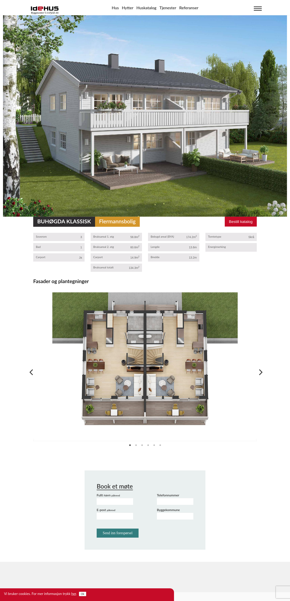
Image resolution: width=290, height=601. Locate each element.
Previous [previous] (30, 371)
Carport (40, 257)
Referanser (188, 7)
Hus (115, 7)
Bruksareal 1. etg (103, 236)
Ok (82, 594)
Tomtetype (214, 236)
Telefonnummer (168, 495)
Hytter (127, 7)
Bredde (155, 257)
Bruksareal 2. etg (103, 246)
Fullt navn (108, 495)
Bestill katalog (241, 222)
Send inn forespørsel (118, 533)
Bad (38, 246)
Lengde (155, 246)
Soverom (41, 236)
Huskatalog (146, 7)
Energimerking (217, 246)
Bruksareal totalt (103, 267)
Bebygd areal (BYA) (162, 236)
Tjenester (168, 7)
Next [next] (260, 371)
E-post (106, 510)
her (73, 594)
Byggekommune (168, 510)
